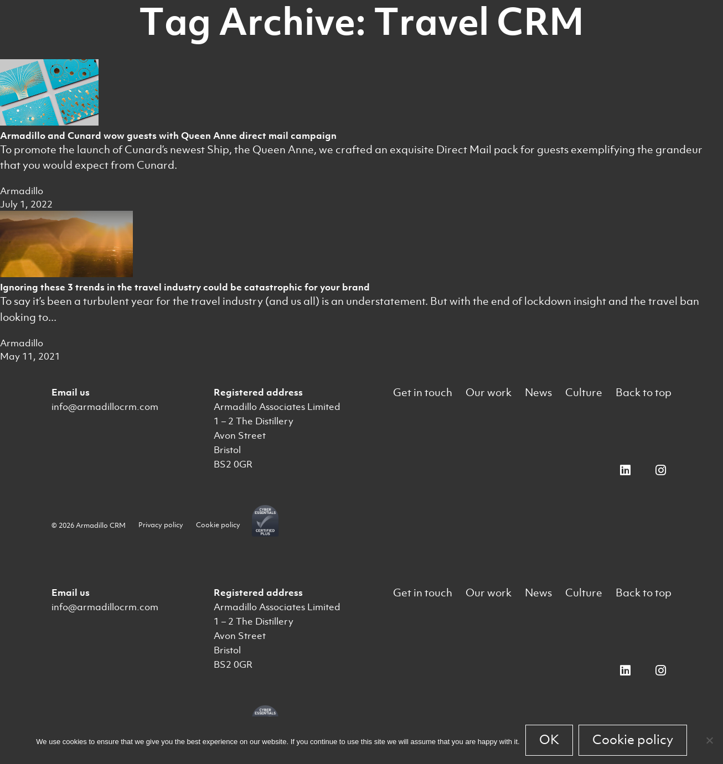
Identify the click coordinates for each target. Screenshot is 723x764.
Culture (583, 392)
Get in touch (422, 392)
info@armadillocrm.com (104, 407)
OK (549, 739)
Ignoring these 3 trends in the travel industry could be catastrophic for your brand (185, 287)
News (538, 392)
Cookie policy (218, 524)
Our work (489, 392)
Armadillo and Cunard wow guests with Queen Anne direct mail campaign (168, 135)
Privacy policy (160, 524)
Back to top (644, 392)
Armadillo (21, 191)
